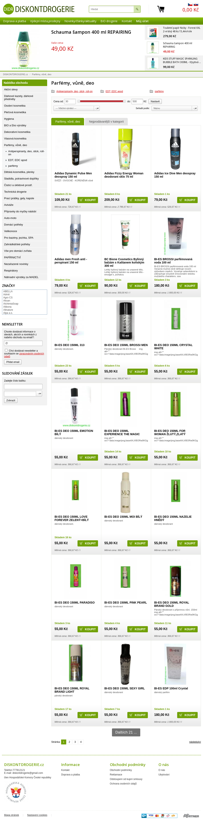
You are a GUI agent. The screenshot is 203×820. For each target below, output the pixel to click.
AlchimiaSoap (10, 303)
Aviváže (8, 204)
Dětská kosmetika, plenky (19, 172)
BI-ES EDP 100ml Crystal (171, 688)
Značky (8, 285)
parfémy (159, 91)
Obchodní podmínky (121, 770)
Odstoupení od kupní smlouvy (126, 779)
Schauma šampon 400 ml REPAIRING (91, 32)
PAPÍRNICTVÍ (12, 257)
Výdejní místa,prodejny (45, 21)
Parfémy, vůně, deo (67, 121)
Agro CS (8, 297)
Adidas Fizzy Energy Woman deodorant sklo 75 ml (123, 175)
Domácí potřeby (13, 224)
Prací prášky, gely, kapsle (19, 198)
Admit (6, 294)
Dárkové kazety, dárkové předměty (18, 97)
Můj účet (142, 21)
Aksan (6, 300)
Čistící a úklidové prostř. (18, 185)
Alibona (7, 306)
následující (195, 742)
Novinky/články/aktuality (80, 21)
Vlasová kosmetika (15, 138)
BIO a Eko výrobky (15, 125)
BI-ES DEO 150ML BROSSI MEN (126, 345)
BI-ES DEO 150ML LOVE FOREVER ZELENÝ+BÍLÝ (72, 518)
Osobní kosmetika (14, 105)
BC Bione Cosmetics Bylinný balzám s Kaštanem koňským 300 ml (124, 262)
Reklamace (116, 774)
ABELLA (8, 291)
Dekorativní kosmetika (17, 131)
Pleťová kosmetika (15, 112)
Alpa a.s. (8, 313)
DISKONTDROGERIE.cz (15, 74)
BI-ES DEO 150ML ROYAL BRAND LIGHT (72, 690)
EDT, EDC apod (114, 91)
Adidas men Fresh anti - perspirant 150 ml (71, 261)
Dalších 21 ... (126, 732)
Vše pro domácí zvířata (18, 250)
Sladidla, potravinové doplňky (21, 178)
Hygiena (9, 118)
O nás (162, 770)
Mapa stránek (11, 815)
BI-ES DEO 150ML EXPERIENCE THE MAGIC (122, 432)
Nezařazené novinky (16, 264)
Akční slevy (11, 89)
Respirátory (11, 270)
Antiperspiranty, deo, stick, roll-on (74, 91)
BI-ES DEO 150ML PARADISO (75, 602)
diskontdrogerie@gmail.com (28, 773)
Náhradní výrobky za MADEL (21, 277)
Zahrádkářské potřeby (17, 244)
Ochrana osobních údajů (123, 783)
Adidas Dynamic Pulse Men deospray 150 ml (73, 175)
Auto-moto (10, 218)
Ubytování (164, 774)
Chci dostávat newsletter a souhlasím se (24, 353)
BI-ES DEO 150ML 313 (69, 345)
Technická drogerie (15, 191)
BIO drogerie (108, 21)
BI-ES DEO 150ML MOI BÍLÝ (123, 516)
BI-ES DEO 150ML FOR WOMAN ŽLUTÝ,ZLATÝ (170, 432)
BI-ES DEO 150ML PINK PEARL (125, 602)
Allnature (8, 309)
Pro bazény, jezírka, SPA (18, 237)
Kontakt (127, 21)
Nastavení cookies (37, 815)
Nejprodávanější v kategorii (106, 121)
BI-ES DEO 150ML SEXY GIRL (124, 688)
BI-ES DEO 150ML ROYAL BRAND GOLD (171, 604)
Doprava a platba (14, 21)
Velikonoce (10, 231)
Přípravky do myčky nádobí (20, 211)
